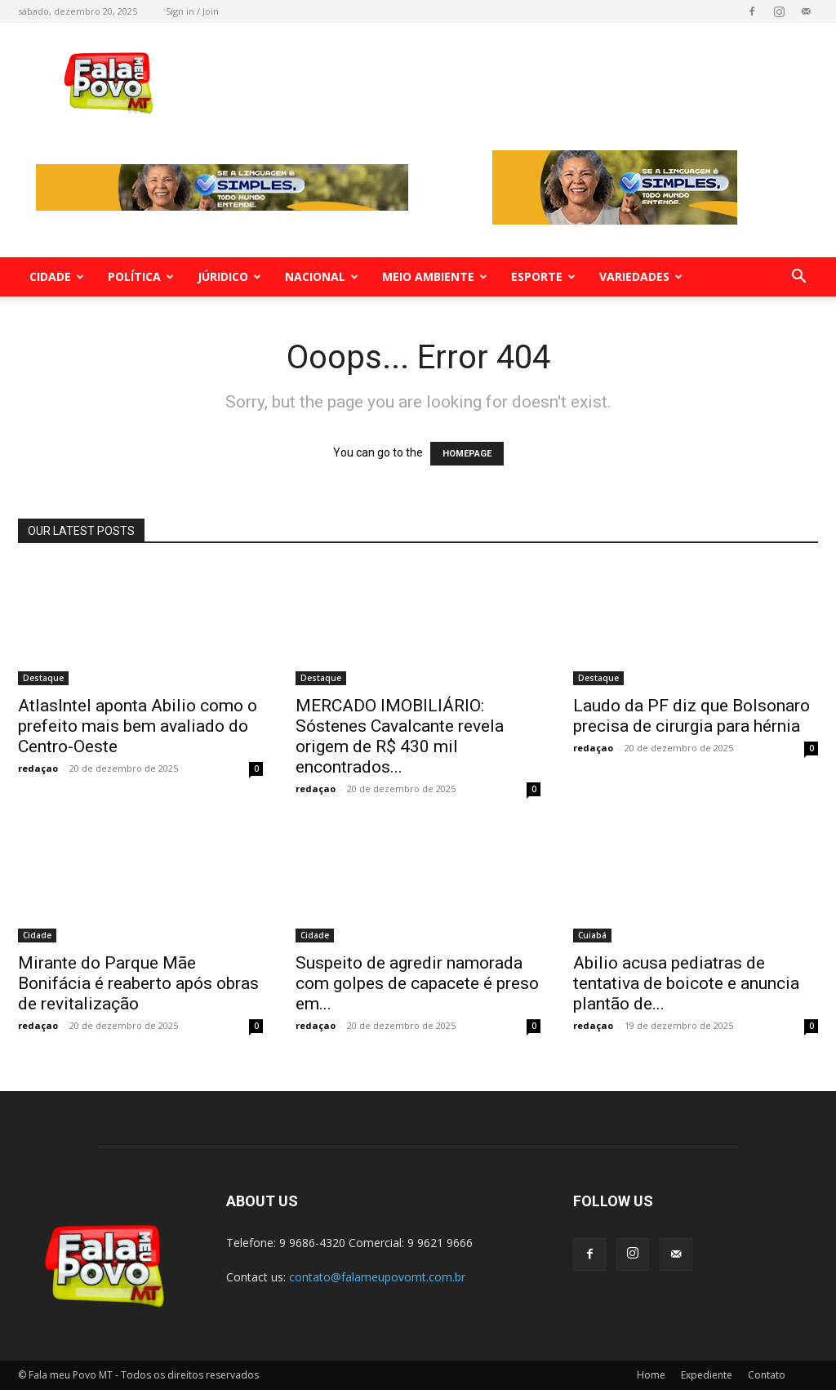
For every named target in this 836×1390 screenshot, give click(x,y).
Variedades (641, 276)
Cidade (56, 276)
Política (141, 276)
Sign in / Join (192, 11)
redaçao (38, 768)
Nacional (321, 276)
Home (651, 1375)
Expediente (706, 1375)
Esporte (543, 276)
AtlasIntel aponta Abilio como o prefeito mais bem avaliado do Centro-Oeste (137, 726)
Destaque (43, 678)
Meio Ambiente (434, 276)
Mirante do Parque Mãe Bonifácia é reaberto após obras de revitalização (138, 983)
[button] (798, 278)
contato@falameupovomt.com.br (377, 1277)
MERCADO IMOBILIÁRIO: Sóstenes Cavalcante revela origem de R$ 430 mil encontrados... (400, 736)
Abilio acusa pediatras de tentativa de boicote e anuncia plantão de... (686, 983)
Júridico (229, 276)
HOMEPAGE (466, 453)
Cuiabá (592, 935)
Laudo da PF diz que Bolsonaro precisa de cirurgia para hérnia (691, 716)
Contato (766, 1375)
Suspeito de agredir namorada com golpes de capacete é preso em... (417, 983)
